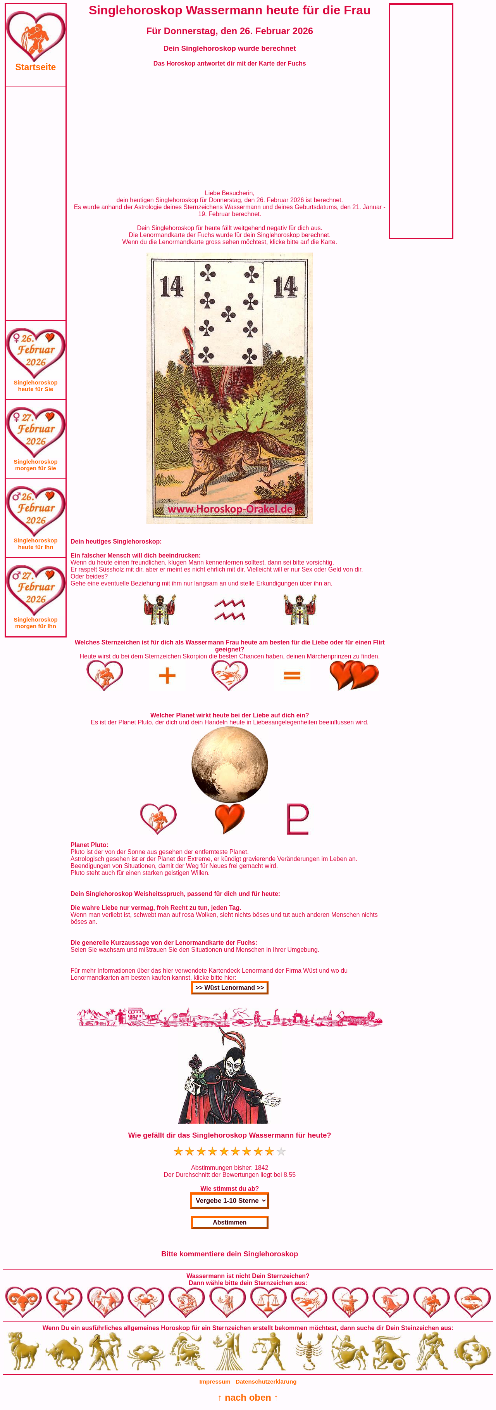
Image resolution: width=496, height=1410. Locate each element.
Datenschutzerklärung (266, 1381)
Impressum (215, 1381)
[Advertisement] (35, 203)
